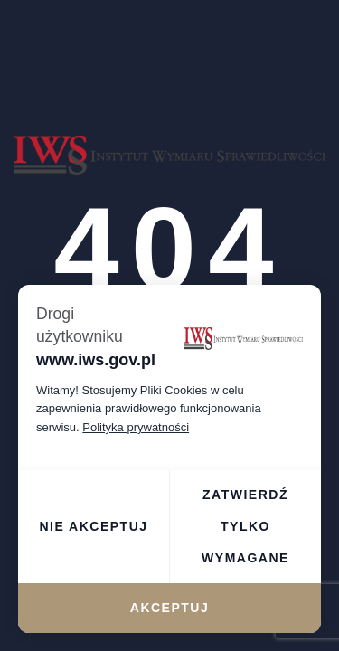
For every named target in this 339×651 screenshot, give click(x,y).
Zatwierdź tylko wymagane (245, 526)
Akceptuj (169, 607)
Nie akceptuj (93, 526)
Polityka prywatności (135, 427)
